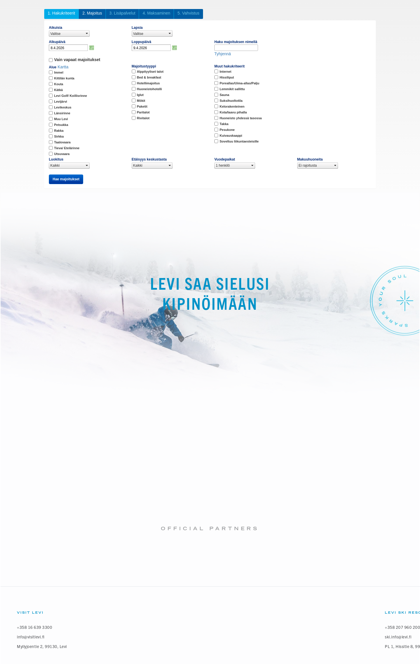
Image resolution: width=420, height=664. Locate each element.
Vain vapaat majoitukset (77, 59)
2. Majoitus (92, 13)
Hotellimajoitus (148, 83)
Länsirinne (62, 113)
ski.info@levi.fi (398, 636)
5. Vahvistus (188, 13)
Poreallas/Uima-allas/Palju (239, 83)
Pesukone (227, 129)
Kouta (58, 84)
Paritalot (143, 112)
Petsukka (61, 125)
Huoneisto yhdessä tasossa (241, 118)
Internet (225, 71)
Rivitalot (143, 118)
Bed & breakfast (149, 77)
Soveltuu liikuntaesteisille (239, 141)
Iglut (140, 95)
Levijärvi (60, 101)
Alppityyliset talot (150, 71)
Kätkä (58, 90)
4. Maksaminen (156, 13)
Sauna (224, 95)
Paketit (142, 106)
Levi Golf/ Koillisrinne (70, 95)
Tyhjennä (222, 53)
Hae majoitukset (66, 179)
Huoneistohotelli (149, 89)
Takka (224, 124)
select (87, 33)
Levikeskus (62, 107)
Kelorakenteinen (232, 106)
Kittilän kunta (64, 78)
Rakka (58, 130)
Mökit (141, 100)
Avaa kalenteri (91, 47)
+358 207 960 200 (402, 627)
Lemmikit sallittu (232, 89)
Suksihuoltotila (231, 100)
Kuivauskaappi (231, 135)
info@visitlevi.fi (31, 636)
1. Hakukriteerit (61, 13)
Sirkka (59, 136)
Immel (58, 72)
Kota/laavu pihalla (233, 112)
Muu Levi (61, 119)
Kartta (63, 67)
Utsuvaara (62, 154)
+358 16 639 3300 (34, 627)
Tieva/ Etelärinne (66, 148)
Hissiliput (227, 77)
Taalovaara (62, 142)
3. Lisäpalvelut (122, 13)
